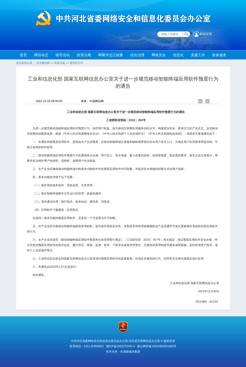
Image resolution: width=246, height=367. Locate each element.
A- (200, 101)
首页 (23, 55)
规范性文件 (76, 62)
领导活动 (62, 55)
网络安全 (159, 55)
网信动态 (41, 55)
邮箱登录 (203, 34)
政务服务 (219, 55)
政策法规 (84, 55)
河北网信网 (43, 62)
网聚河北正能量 (110, 55)
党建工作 (198, 55)
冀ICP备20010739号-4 (120, 346)
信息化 (178, 55)
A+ (207, 101)
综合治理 (137, 55)
